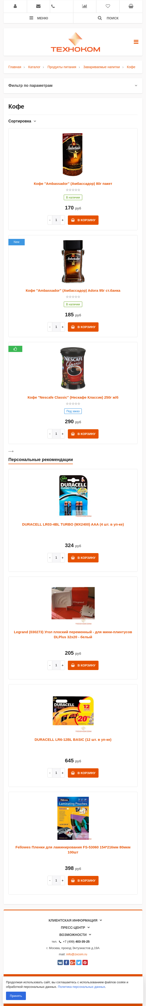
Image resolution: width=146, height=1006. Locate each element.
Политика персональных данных (81, 987)
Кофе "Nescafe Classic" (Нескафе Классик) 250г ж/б (73, 397)
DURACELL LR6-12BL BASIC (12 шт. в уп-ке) (73, 739)
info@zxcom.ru (76, 954)
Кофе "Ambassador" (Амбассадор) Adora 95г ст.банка (73, 290)
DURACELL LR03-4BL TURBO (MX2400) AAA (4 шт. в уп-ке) (73, 524)
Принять (16, 996)
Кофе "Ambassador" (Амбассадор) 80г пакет (73, 183)
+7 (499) (74, 941)
